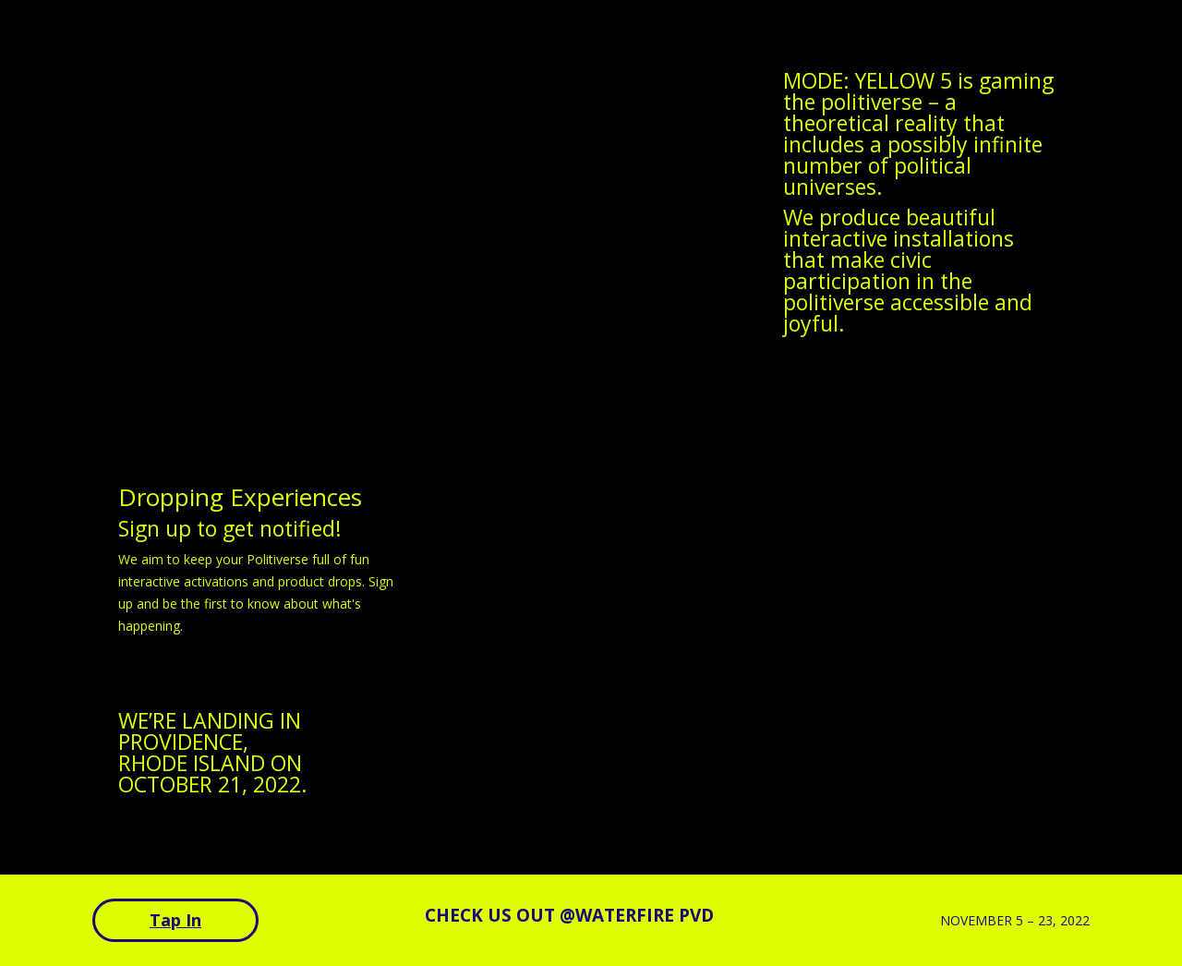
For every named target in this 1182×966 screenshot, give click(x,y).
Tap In (175, 920)
